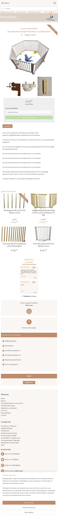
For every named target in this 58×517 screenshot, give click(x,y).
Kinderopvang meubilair (9, 435)
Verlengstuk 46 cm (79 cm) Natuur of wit (14, 211)
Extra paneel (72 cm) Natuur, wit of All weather (14, 245)
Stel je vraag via (12, 471)
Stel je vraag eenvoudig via (29, 304)
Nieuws (3, 401)
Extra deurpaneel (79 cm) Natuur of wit (43, 245)
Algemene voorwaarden (9, 408)
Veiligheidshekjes (10, 341)
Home (3, 398)
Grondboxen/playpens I (12, 350)
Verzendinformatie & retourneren (12, 403)
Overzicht (7, 126)
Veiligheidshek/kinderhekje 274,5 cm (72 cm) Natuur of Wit (43, 212)
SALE (29, 376)
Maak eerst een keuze (29, 117)
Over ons (4, 410)
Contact (3, 415)
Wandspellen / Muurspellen (10, 443)
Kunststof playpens (11, 364)
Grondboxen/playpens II (13, 355)
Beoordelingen (6, 413)
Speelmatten (9, 346)
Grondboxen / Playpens (9, 426)
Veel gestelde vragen (29, 328)
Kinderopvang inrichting (13, 360)
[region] (29, 487)
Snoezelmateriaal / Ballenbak (10, 440)
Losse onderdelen (11, 108)
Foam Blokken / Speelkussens (10, 438)
